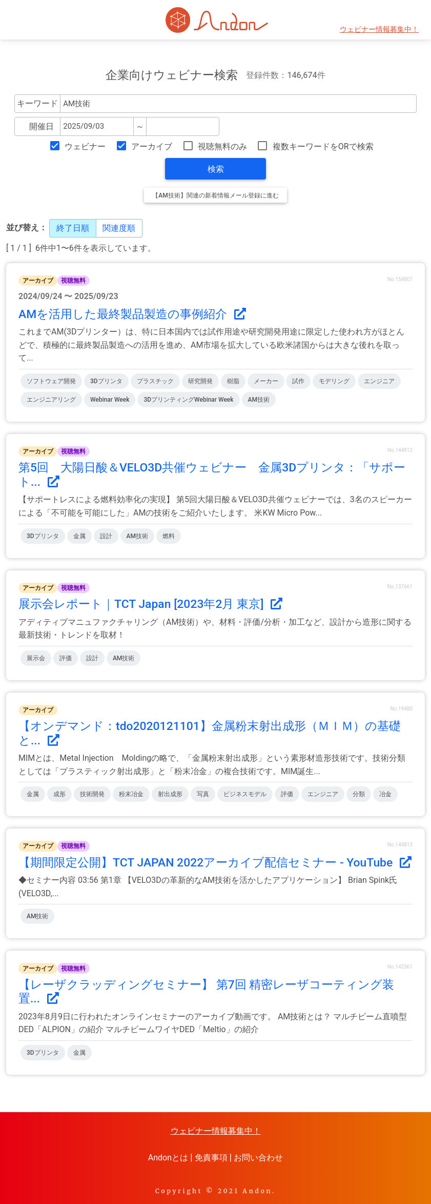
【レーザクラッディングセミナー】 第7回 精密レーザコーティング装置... (206, 992)
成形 (59, 794)
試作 (298, 381)
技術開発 (92, 794)
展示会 (36, 658)
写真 (203, 794)
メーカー (266, 381)
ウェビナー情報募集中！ (379, 29)
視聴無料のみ (222, 146)
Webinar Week (109, 399)
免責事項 (211, 1157)
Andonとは (168, 1157)
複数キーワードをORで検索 (323, 146)
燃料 (168, 536)
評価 (65, 658)
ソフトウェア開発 (51, 381)
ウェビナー (85, 146)
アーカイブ (151, 146)
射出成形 (170, 794)
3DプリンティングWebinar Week (188, 399)
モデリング (334, 381)
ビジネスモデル (244, 794)
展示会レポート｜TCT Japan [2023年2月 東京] (150, 604)
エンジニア (379, 381)
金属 (79, 536)
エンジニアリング (51, 399)
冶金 (385, 794)
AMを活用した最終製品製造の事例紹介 (132, 314)
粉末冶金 (131, 794)
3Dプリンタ (106, 381)
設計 (106, 536)
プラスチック (155, 381)
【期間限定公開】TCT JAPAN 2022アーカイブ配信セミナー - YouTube (215, 863)
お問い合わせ (258, 1157)
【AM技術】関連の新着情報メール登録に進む (215, 195)
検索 (216, 169)
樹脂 (233, 381)
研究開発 (200, 381)
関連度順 (118, 228)
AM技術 (259, 399)
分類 (359, 794)
